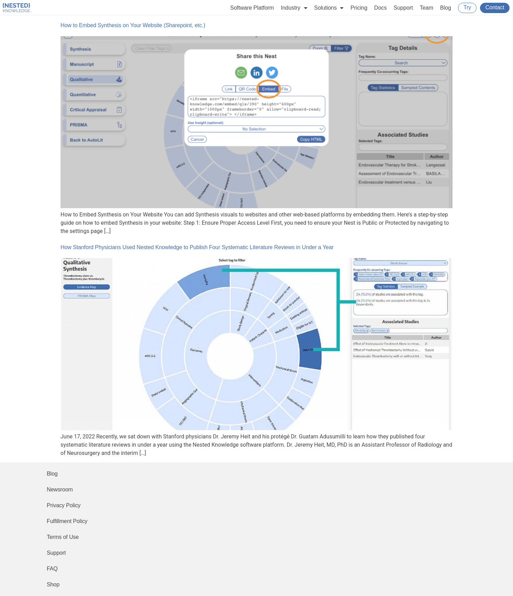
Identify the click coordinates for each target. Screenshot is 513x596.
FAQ (52, 569)
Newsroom (60, 489)
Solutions (329, 8)
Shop (53, 584)
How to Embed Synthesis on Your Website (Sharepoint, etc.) (133, 25)
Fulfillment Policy (67, 521)
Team (426, 8)
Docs (380, 8)
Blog (445, 8)
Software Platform (252, 8)
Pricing (358, 8)
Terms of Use (63, 537)
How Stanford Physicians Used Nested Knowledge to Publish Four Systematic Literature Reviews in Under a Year (197, 247)
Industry (294, 8)
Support (403, 8)
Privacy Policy (63, 505)
